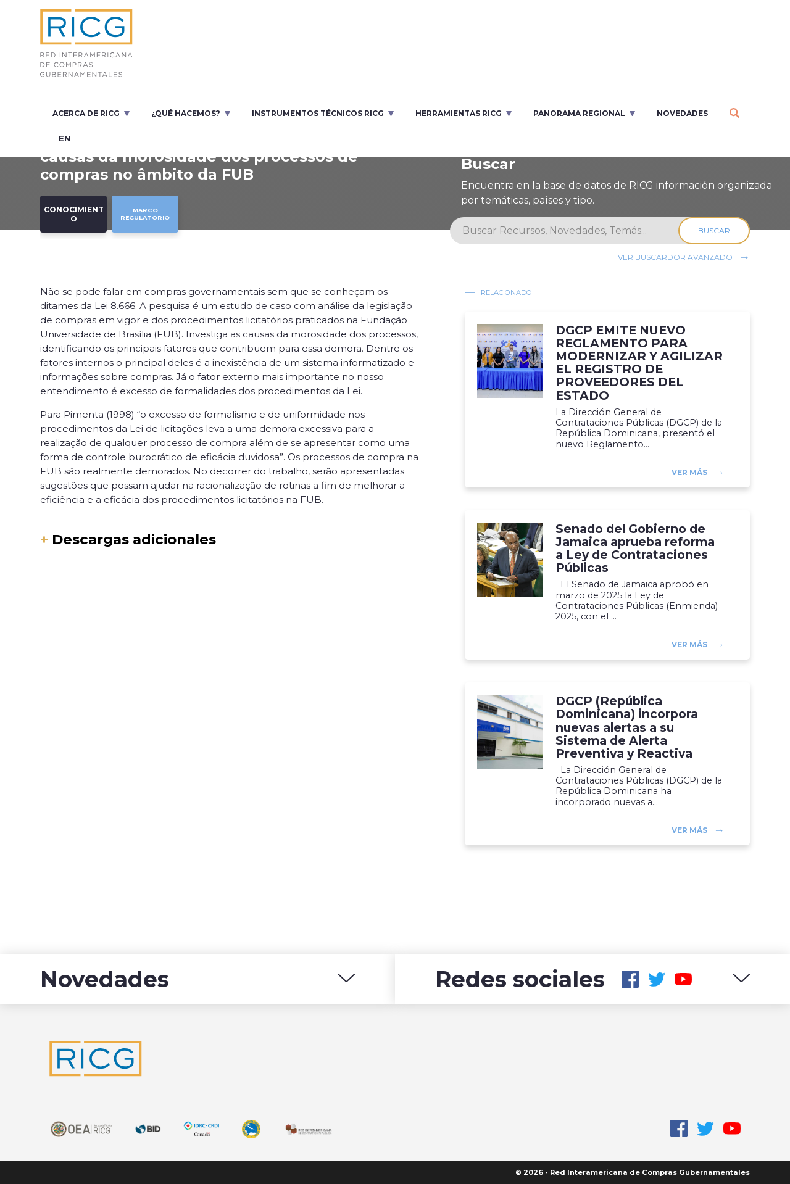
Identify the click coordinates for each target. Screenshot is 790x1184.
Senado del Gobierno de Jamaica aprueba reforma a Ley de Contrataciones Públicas (635, 548)
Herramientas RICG (458, 113)
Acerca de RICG (86, 113)
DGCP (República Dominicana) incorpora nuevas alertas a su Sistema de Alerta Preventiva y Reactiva (626, 727)
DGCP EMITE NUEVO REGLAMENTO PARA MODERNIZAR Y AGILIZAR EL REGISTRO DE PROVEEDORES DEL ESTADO (639, 363)
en (64, 138)
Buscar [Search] (714, 230)
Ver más (689, 472)
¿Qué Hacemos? (185, 113)
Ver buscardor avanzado (675, 257)
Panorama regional (579, 113)
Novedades (682, 113)
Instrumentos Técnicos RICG (318, 113)
